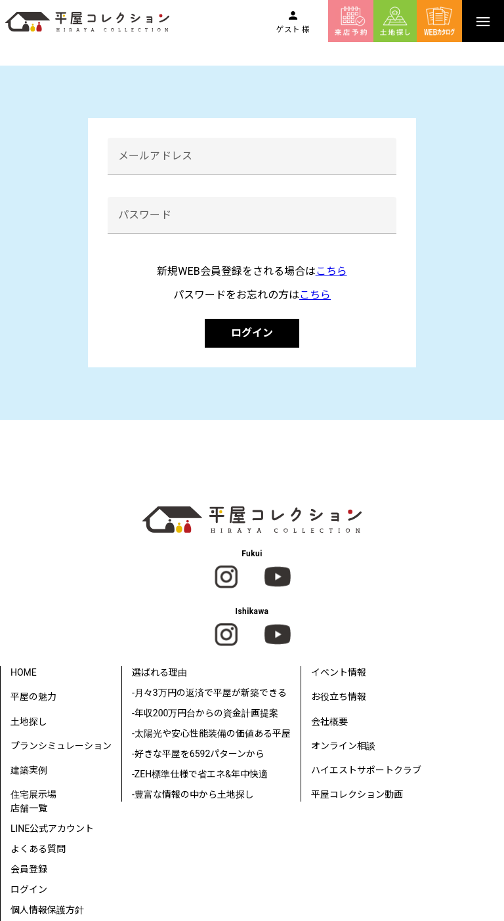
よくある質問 (38, 849)
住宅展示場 (33, 794)
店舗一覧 (28, 808)
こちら (331, 271)
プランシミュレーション (61, 746)
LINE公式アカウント (52, 828)
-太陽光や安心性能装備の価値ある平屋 (211, 733)
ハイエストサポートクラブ (366, 770)
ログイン (252, 333)
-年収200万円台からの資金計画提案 (205, 713)
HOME (23, 672)
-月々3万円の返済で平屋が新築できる (209, 692)
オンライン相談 (343, 746)
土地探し (28, 721)
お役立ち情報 (338, 696)
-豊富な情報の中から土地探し (193, 794)
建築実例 (28, 770)
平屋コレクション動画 (357, 794)
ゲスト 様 (293, 29)
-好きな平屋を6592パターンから (198, 753)
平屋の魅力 (33, 696)
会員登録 (28, 869)
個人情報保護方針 (47, 910)
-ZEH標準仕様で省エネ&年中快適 (200, 774)
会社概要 (329, 721)
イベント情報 (338, 672)
